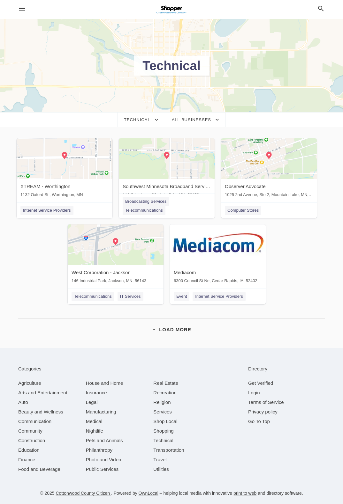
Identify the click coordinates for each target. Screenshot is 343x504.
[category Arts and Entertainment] (42, 392)
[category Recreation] (165, 392)
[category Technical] (163, 440)
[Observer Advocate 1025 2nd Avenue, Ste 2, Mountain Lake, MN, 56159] (269, 169)
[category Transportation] (168, 450)
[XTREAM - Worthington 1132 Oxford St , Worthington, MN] (64, 169)
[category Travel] (159, 459)
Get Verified (260, 383)
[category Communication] (34, 421)
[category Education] (29, 450)
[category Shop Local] (165, 421)
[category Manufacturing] (101, 411)
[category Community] (30, 431)
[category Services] (162, 411)
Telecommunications (144, 210)
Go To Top (259, 421)
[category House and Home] (104, 383)
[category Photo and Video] (103, 459)
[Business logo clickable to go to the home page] (171, 9)
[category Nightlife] (94, 431)
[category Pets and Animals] (104, 440)
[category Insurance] (96, 392)
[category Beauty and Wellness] (40, 411)
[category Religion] (162, 402)
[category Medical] (94, 421)
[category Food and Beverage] (39, 469)
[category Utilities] (161, 469)
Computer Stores (243, 210)
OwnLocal (148, 493)
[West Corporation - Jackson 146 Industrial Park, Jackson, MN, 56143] (116, 255)
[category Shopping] (163, 431)
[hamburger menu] (22, 9)
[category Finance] (26, 459)
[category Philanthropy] (99, 450)
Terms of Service (266, 402)
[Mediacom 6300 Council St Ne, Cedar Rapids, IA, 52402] (218, 255)
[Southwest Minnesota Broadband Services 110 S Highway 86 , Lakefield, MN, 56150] (167, 169)
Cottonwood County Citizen (83, 493)
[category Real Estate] (165, 383)
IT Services (130, 296)
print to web (244, 493)
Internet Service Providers (47, 210)
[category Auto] (23, 402)
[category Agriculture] (29, 383)
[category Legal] (92, 402)
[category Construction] (31, 440)
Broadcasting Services (145, 201)
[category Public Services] (102, 469)
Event (181, 296)
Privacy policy (263, 411)
